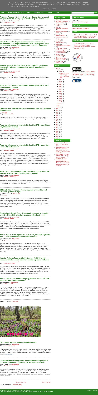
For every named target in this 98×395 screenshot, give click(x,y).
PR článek (58, 41)
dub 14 (60, 88)
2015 (57, 126)
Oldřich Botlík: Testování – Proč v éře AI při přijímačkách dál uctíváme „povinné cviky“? (23, 191)
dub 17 (60, 83)
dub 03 (60, 98)
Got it (54, 9)
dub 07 (60, 96)
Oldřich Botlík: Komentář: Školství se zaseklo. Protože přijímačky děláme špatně (25, 109)
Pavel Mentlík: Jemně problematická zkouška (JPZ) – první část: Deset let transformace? (25, 146)
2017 (57, 122)
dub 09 (60, 93)
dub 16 (60, 84)
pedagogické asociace (62, 37)
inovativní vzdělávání (61, 31)
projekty (58, 44)
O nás (57, 12)
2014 (57, 127)
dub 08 (60, 95)
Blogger (89, 390)
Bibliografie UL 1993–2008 (16, 12)
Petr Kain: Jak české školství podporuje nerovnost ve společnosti (62, 160)
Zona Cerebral (28, 391)
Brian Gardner (10, 391)
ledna (58, 107)
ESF (57, 25)
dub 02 (60, 100)
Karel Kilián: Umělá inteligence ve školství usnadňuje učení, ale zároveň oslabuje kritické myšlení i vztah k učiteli (24, 172)
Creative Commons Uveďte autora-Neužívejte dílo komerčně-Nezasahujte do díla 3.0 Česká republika (83, 73)
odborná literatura (60, 35)
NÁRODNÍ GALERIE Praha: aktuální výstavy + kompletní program (84, 44)
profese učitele (60, 42)
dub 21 (60, 79)
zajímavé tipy (59, 61)
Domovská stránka (21, 382)
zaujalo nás (59, 62)
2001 (57, 138)
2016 (57, 124)
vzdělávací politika (9, 90)
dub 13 (60, 89)
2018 (57, 121)
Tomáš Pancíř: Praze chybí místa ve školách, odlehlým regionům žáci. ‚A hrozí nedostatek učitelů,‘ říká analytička (25, 236)
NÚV (57, 34)
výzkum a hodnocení (9, 22)
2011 (57, 133)
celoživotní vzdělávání (62, 21)
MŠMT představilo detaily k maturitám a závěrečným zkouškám (63, 164)
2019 (57, 119)
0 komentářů (16, 21)
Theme (2, 391)
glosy (57, 27)
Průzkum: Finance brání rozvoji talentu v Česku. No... (64, 75)
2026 (57, 68)
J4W (52, 391)
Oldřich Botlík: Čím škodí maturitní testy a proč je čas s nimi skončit (62, 156)
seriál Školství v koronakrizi (63, 45)
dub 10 (60, 91)
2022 (57, 114)
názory (5, 195)
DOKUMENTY (59, 24)
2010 (57, 134)
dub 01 (60, 102)
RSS (28, 12)
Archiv (50, 12)
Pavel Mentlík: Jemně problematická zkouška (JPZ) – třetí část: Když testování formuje (24, 86)
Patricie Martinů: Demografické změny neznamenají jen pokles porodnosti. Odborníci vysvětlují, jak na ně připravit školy (24, 361)
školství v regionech (61, 51)
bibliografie (59, 20)
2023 (57, 112)
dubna (59, 70)
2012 (57, 131)
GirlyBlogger (39, 391)
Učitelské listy (4, 390)
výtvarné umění (60, 55)
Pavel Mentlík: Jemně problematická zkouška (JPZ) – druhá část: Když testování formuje (25, 126)
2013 (57, 129)
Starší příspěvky (46, 382)
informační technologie (10, 176)
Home (2, 12)
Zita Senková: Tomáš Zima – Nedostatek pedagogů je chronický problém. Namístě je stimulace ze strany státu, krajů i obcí (24, 214)
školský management (9, 72)
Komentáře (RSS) (39, 12)
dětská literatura (60, 23)
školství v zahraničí (9, 48)
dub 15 (60, 86)
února (58, 105)
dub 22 (60, 71)
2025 (57, 108)
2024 (57, 110)
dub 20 (60, 81)
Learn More (46, 9)
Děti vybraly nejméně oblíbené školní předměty (18, 342)
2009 (57, 136)
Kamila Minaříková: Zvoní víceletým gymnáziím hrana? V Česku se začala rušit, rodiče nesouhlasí (24, 279)
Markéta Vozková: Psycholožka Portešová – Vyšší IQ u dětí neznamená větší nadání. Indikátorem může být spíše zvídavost (24, 259)
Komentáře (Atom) (17, 384)
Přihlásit (95, 390)
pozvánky (58, 40)
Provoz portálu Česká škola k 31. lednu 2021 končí (62, 144)
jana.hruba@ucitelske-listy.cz (80, 22)
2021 (57, 115)
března (59, 103)
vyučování (58, 57)
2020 (57, 117)
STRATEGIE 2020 (61, 48)
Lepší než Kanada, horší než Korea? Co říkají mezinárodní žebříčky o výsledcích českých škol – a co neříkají (63, 150)
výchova (58, 54)
